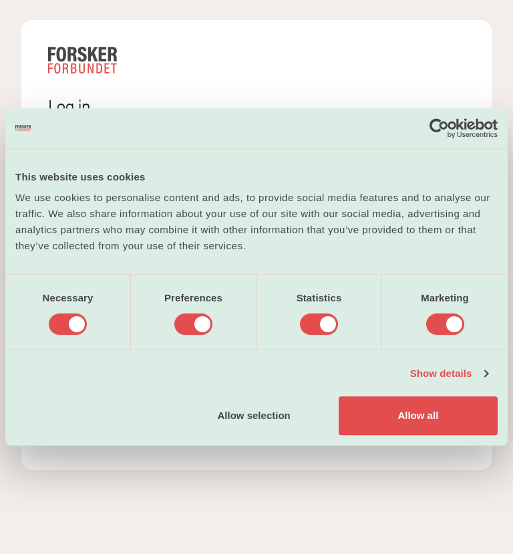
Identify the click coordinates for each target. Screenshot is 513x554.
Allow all (417, 415)
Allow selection (254, 415)
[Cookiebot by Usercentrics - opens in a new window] (439, 128)
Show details (441, 373)
